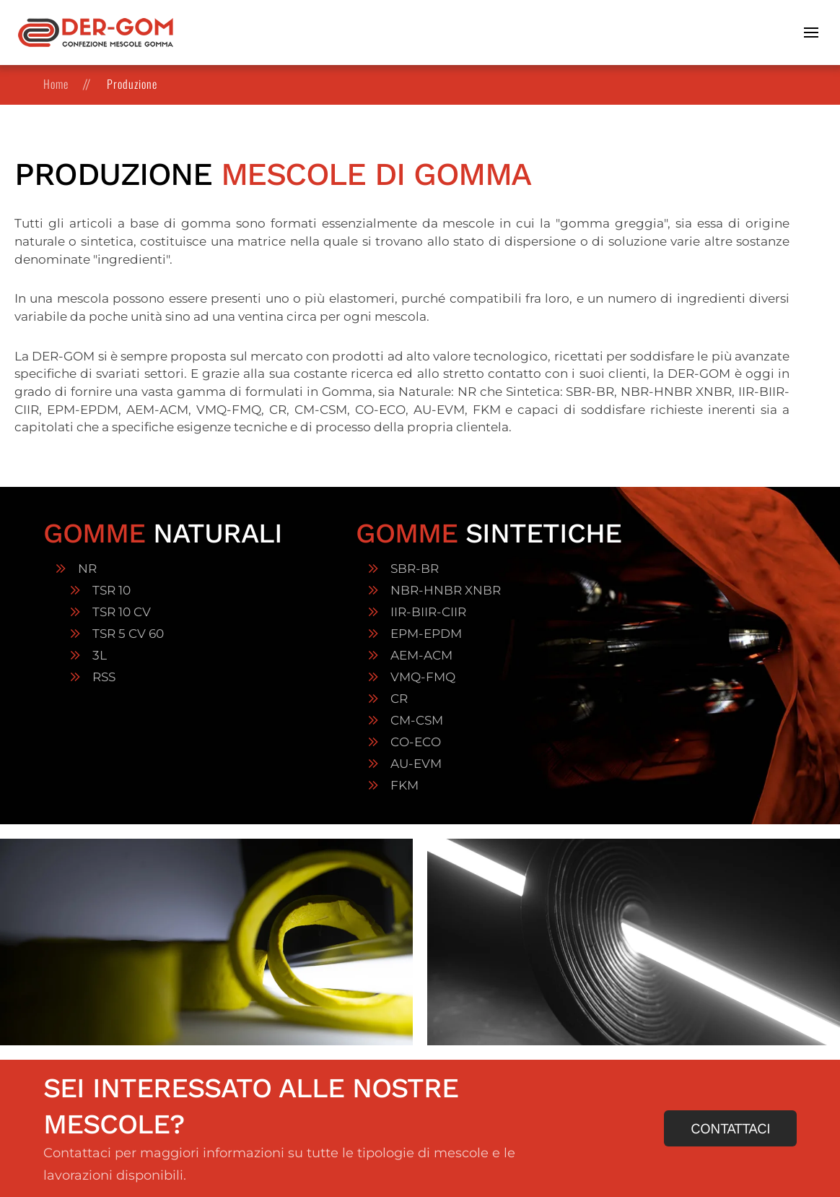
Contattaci (730, 1128)
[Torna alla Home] (95, 32)
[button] (813, 32)
